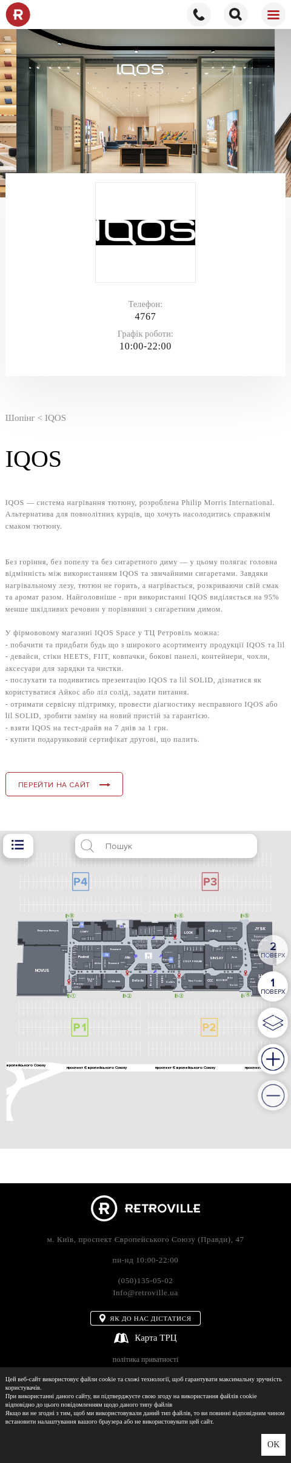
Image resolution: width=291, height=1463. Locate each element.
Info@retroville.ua (145, 1292)
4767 (145, 316)
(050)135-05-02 (145, 1280)
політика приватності (145, 1360)
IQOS (55, 418)
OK (273, 1445)
